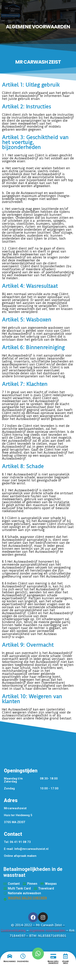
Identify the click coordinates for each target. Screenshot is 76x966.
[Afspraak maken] (65, 956)
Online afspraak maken (20, 856)
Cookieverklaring (13, 930)
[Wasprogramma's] (9, 956)
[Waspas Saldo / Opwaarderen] (53, 956)
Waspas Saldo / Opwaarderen (53, 962)
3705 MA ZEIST (14, 822)
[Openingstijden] (22, 956)
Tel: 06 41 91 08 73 (17, 842)
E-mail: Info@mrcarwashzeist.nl (26, 849)
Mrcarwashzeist (15, 808)
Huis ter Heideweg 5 (18, 815)
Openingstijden (23, 961)
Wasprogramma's (10, 961)
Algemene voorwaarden (47, 930)
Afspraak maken (65, 962)
